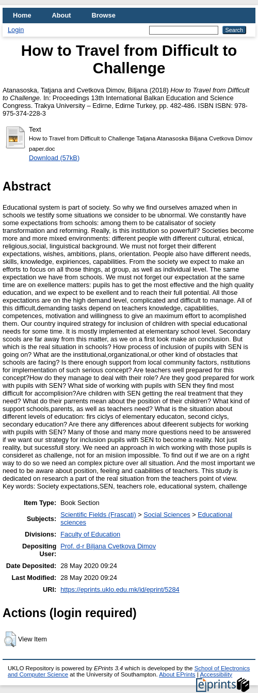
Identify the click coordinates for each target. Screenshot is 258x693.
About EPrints (177, 674)
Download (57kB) (54, 158)
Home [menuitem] (22, 15)
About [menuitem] (61, 15)
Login (16, 30)
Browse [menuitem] (104, 15)
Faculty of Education (90, 534)
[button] (10, 639)
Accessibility (216, 674)
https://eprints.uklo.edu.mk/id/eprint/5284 (119, 589)
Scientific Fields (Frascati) (98, 514)
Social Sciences (166, 514)
